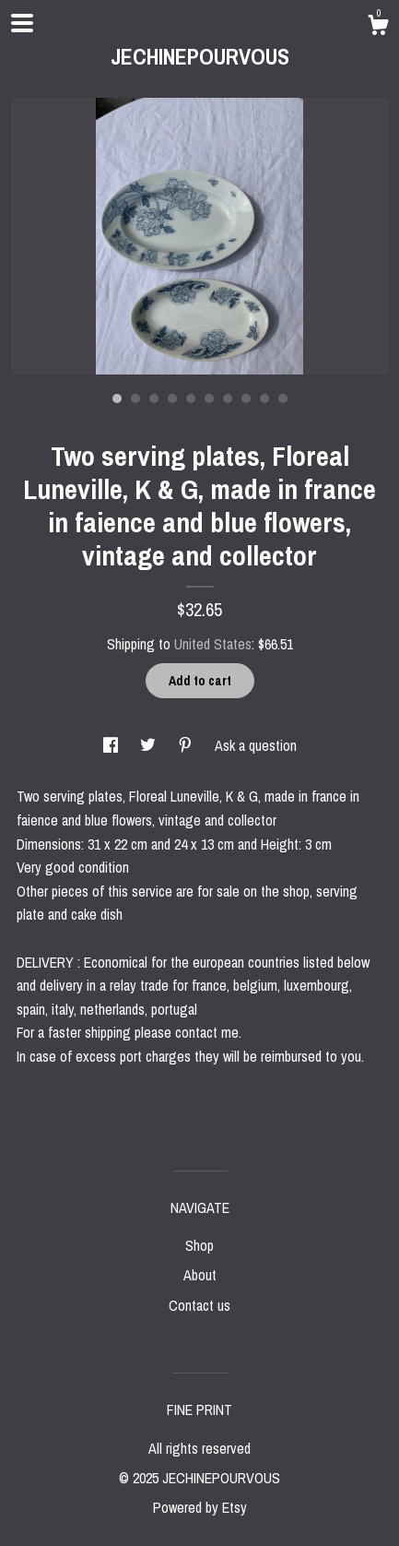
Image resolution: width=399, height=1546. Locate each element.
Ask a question (256, 745)
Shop (199, 1245)
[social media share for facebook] (112, 745)
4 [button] (172, 398)
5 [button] (190, 398)
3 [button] (153, 398)
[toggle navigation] (22, 23)
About (200, 1275)
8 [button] (246, 398)
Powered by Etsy (200, 1507)
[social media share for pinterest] (187, 745)
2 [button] (135, 398)
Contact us (199, 1305)
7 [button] (227, 398)
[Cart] (378, 28)
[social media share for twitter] (149, 745)
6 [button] (209, 398)
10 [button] (283, 398)
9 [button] (264, 398)
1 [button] (117, 398)
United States (213, 644)
